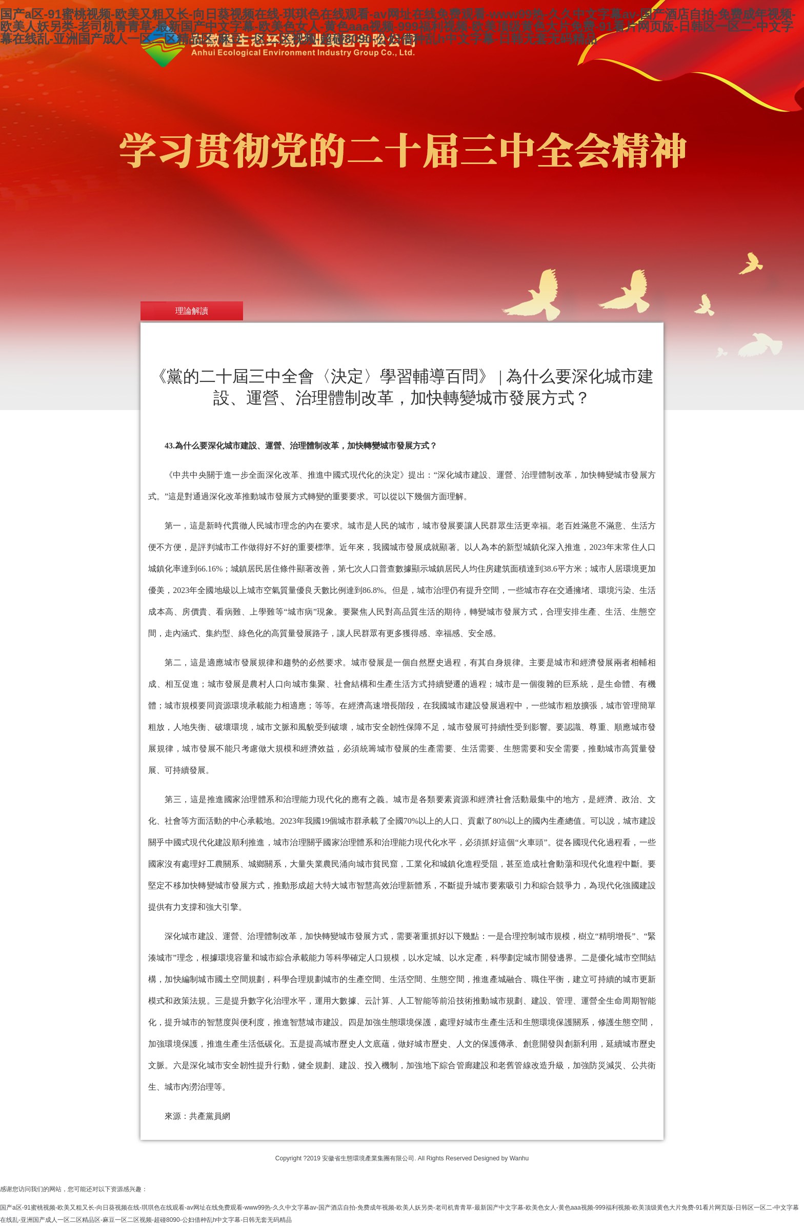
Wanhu (519, 1158)
